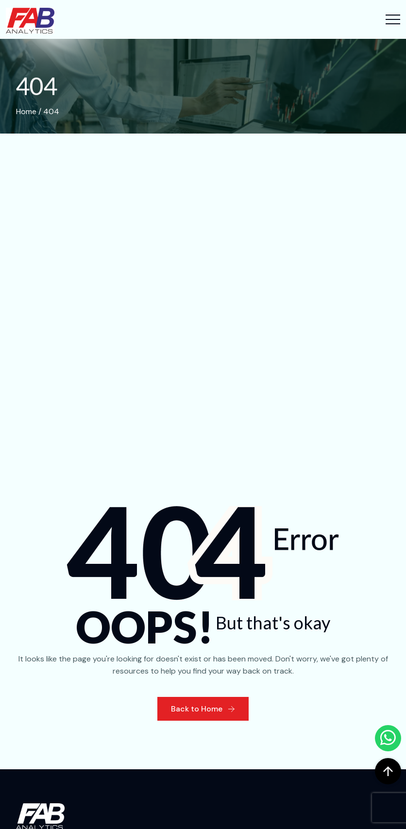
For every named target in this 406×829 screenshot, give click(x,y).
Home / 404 (37, 111)
